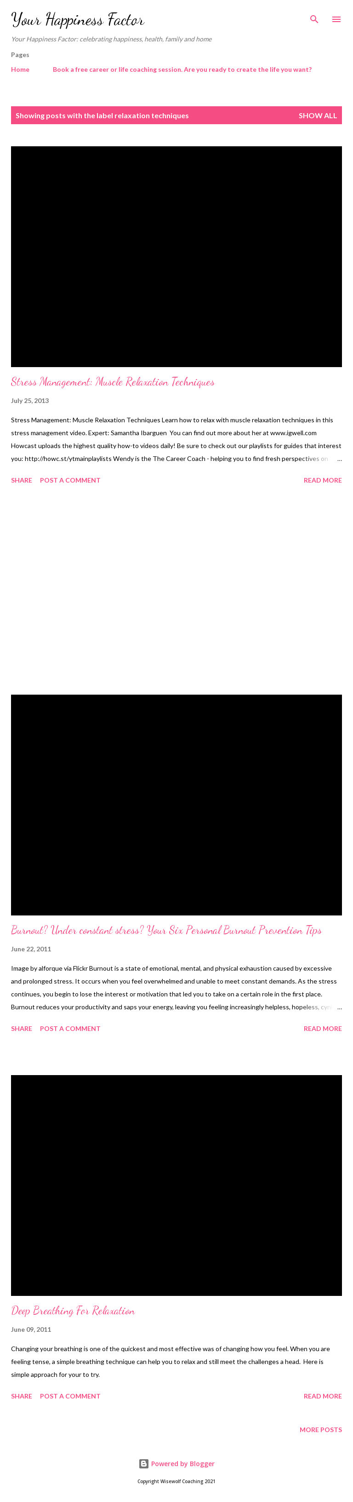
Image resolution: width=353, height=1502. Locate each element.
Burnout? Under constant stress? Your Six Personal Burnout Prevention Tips (166, 930)
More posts (321, 1429)
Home (20, 69)
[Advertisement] (176, 591)
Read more (323, 480)
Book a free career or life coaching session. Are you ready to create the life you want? (182, 69)
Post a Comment (70, 480)
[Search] (314, 16)
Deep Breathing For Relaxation (73, 1310)
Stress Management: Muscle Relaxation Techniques (113, 381)
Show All (318, 115)
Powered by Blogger (176, 1463)
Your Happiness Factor (77, 19)
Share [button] (21, 480)
